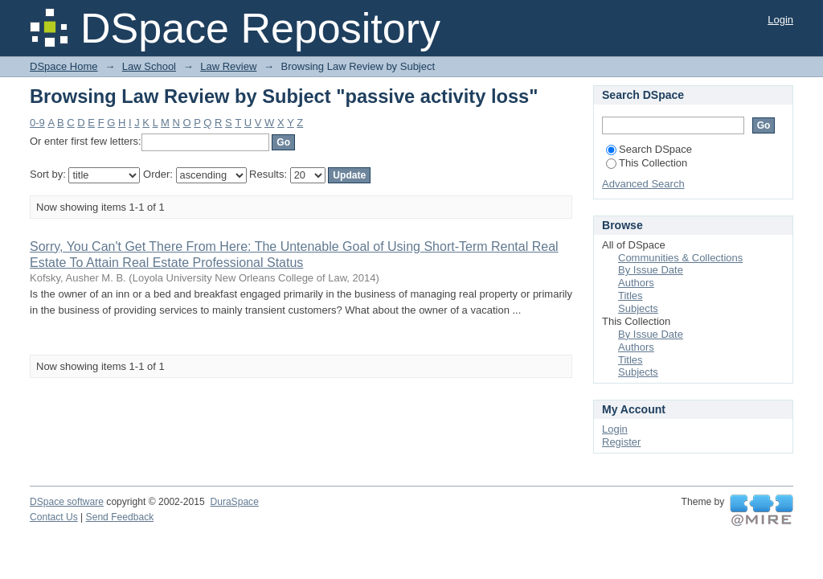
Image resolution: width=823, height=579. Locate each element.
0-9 (37, 123)
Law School (149, 66)
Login (780, 20)
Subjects (638, 308)
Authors (636, 283)
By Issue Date (650, 270)
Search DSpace (649, 149)
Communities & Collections (680, 258)
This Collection (646, 163)
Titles (630, 296)
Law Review (228, 66)
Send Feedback (120, 517)
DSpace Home (64, 66)
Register (621, 442)
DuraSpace (234, 501)
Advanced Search (643, 184)
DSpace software (67, 501)
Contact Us (54, 517)
